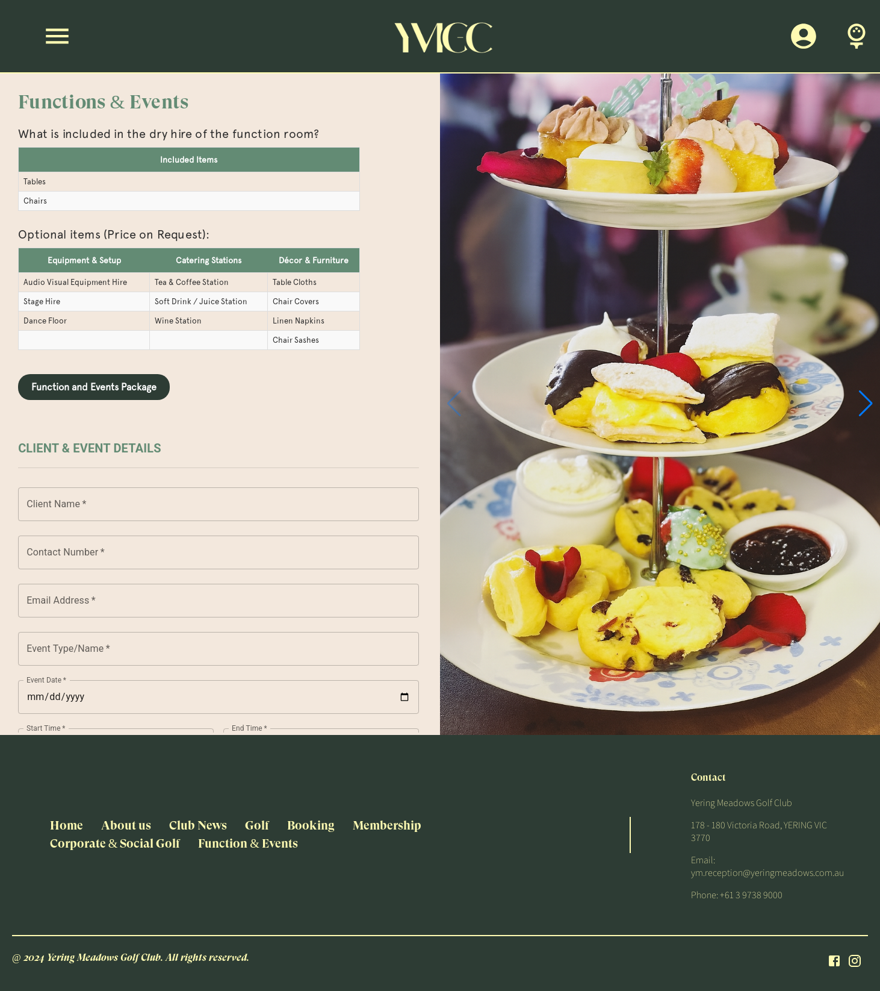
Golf (257, 826)
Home (66, 826)
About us (126, 826)
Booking (311, 826)
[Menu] (57, 36)
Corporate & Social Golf (115, 844)
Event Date (46, 679)
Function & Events (248, 844)
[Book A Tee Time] (856, 36)
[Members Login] (803, 36)
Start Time (46, 728)
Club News (198, 826)
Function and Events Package (93, 387)
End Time (249, 728)
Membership (387, 826)
